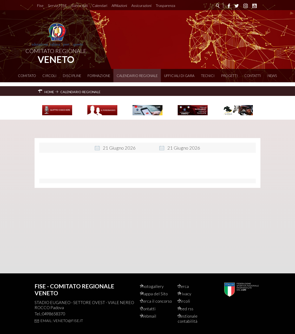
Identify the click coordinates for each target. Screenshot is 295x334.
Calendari (99, 5)
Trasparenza (165, 5)
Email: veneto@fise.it (61, 312)
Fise (40, 5)
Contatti (252, 76)
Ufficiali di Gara (179, 76)
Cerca (189, 278)
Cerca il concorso (154, 296)
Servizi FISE (57, 5)
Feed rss (191, 307)
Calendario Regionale (137, 76)
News (272, 76)
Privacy (190, 286)
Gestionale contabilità (193, 318)
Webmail (154, 315)
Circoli (49, 76)
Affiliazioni (119, 5)
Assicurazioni (141, 5)
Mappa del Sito (159, 286)
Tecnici (208, 76)
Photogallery (158, 278)
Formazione (99, 76)
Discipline (72, 76)
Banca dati (79, 5)
